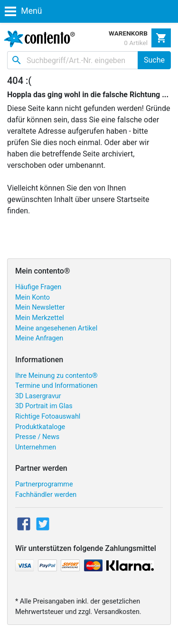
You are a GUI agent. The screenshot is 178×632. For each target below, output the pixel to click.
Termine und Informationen (56, 386)
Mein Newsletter (40, 307)
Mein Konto (32, 297)
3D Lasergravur (38, 396)
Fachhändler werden (45, 495)
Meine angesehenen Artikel (56, 328)
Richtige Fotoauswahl (47, 416)
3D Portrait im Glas (44, 406)
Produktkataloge (40, 427)
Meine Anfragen (39, 338)
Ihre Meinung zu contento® (56, 376)
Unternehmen (35, 447)
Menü (23, 11)
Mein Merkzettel (39, 318)
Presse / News (37, 437)
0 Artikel (136, 42)
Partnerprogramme (44, 484)
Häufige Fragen (38, 287)
